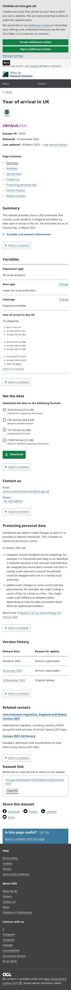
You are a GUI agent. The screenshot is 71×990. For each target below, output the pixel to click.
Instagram (9, 934)
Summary (12, 163)
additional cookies (39, 25)
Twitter (33, 812)
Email (11, 817)
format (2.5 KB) (37, 441)
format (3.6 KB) (37, 431)
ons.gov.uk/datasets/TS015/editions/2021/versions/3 (35, 781)
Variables (12, 168)
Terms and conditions (16, 874)
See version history (55, 144)
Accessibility (10, 858)
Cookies (7, 863)
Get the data (13, 173)
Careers (7, 896)
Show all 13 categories (13, 368)
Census (8, 91)
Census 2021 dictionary (19, 736)
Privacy (7, 869)
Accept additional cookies (35, 42)
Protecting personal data (21, 184)
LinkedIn (51, 812)
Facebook (14, 812)
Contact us (12, 179)
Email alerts (10, 961)
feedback (34, 66)
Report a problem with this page (24, 839)
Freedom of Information (17, 912)
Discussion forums (14, 956)
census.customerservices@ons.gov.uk (26, 491)
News (6, 907)
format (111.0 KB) (37, 411)
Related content (16, 195)
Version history (15, 190)
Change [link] (63, 284)
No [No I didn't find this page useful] (47, 832)
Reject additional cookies (35, 49)
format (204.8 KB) (37, 421)
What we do (10, 891)
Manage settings (13, 55)
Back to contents (17, 245)
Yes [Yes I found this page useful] (41, 832)
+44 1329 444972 (13, 501)
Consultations (11, 950)
